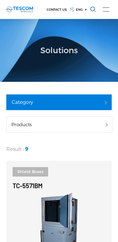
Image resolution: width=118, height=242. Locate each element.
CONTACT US (57, 10)
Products (21, 124)
